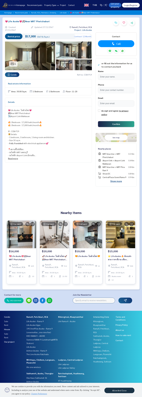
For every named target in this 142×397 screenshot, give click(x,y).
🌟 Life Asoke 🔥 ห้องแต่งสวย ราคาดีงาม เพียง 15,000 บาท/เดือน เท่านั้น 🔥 (119, 258)
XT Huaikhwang (64, 380)
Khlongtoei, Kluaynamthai (70, 317)
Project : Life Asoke (83, 30)
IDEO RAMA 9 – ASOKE (35, 336)
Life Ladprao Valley (66, 367)
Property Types (51, 5)
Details (11, 102)
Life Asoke (63, 12)
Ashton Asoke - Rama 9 (36, 350)
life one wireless (33, 367)
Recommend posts (34, 5)
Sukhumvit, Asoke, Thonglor (39, 373)
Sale (6, 321)
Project (63, 5)
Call (116, 43)
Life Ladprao (63, 364)
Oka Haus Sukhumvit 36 (36, 378)
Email (100, 98)
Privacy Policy (122, 325)
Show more (116, 181)
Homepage (20, 5)
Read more (13, 158)
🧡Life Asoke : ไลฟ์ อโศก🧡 (87, 256)
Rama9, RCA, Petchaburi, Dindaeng (43, 12)
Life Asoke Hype (33, 325)
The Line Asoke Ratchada (37, 354)
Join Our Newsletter (82, 294)
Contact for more (12, 294)
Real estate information (19, 83)
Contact (71, 5)
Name (100, 71)
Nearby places (104, 148)
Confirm (116, 124)
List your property (115, 5)
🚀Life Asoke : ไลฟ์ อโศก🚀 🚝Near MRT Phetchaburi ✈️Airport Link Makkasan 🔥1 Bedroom (54, 258)
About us (120, 330)
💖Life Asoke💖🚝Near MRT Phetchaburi (20, 258)
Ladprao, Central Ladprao (70, 359)
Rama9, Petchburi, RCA (37, 317)
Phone (101, 84)
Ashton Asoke (32, 381)
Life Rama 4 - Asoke (66, 321)
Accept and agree (109, 110)
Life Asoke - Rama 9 (35, 321)
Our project (9, 341)
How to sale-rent (123, 335)
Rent (6, 325)
